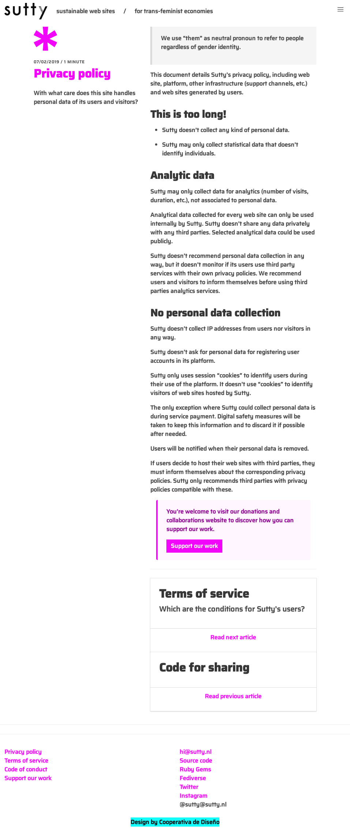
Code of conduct (25, 769)
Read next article (233, 637)
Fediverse (193, 778)
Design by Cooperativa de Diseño (175, 822)
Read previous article (233, 696)
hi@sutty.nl (195, 751)
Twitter (189, 786)
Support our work (194, 545)
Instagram (193, 795)
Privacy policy (72, 73)
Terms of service (26, 760)
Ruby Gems (195, 769)
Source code (196, 760)
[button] (340, 9)
